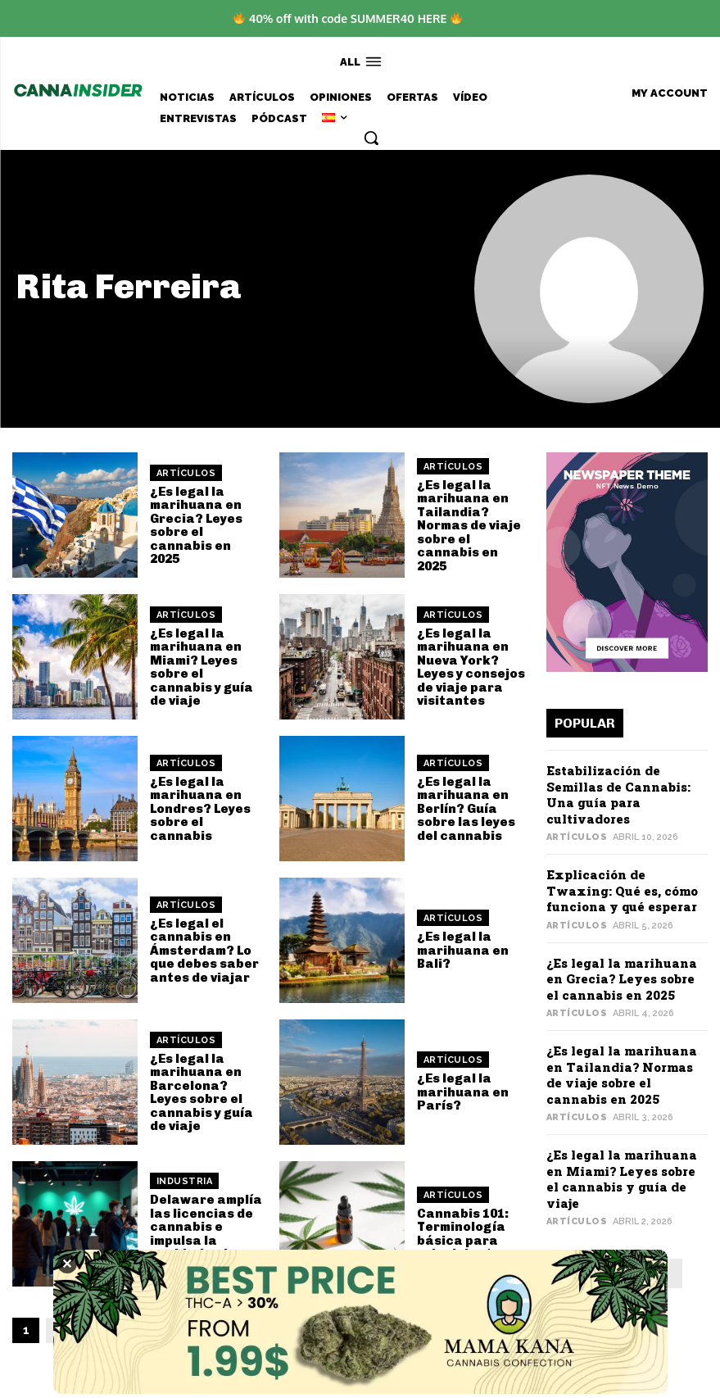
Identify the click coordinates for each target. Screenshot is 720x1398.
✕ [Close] (66, 1263)
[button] (371, 137)
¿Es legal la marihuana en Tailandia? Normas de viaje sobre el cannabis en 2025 (469, 526)
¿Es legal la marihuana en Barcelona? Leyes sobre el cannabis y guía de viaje (201, 1092)
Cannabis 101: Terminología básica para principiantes (463, 1234)
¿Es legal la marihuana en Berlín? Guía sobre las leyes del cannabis (466, 808)
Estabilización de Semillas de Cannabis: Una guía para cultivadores (618, 794)
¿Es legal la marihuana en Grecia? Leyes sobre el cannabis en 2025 (196, 525)
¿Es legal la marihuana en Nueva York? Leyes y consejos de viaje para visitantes (471, 667)
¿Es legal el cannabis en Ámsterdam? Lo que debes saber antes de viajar (204, 950)
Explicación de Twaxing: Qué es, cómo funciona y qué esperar (622, 890)
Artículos (186, 473)
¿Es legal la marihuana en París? (463, 1092)
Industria (184, 1181)
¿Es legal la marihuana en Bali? (463, 950)
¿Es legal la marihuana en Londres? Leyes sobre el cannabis (200, 808)
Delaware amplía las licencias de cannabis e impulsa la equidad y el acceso (206, 1233)
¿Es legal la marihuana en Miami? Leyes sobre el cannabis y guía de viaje (201, 667)
